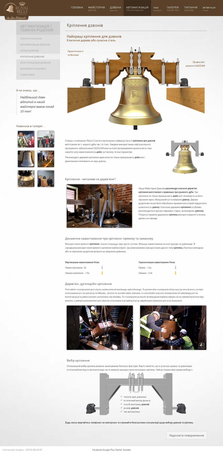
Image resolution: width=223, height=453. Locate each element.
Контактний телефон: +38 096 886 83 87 (22, 449)
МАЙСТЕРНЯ (96, 9)
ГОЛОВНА (77, 9)
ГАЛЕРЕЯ (173, 9)
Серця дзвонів (29, 50)
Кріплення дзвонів (32, 56)
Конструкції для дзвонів (35, 62)
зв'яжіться (208, 9)
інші (158, 9)
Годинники (27, 74)
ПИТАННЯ (190, 9)
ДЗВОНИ (115, 9)
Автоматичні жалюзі (33, 68)
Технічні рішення (31, 38)
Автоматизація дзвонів (35, 44)
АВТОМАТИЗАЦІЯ (137, 9)
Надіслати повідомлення (186, 435)
